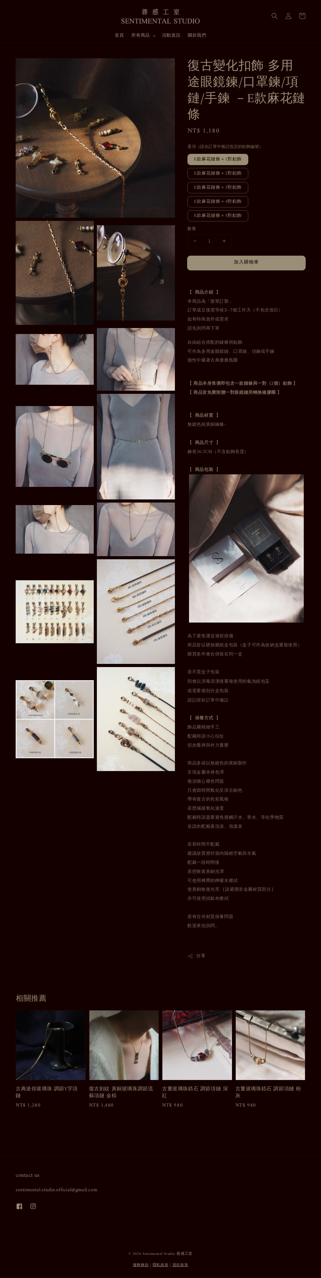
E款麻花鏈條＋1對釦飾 (218, 159)
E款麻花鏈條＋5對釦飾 (218, 216)
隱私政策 (161, 1265)
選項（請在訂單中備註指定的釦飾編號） (225, 147)
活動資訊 (171, 35)
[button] (275, 16)
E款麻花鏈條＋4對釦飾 (218, 202)
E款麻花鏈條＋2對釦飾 (218, 173)
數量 (191, 229)
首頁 (119, 35)
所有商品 (140, 36)
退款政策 (180, 1265)
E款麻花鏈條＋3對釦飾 (218, 187)
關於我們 (197, 35)
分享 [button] (196, 956)
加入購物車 (246, 262)
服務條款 (141, 1265)
